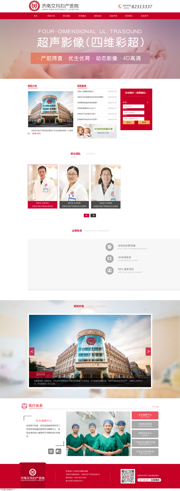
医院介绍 (51, 16)
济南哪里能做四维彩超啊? (87, 103)
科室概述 (82, 16)
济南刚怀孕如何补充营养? (87, 119)
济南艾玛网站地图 (81, 471)
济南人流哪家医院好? (85, 91)
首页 (35, 16)
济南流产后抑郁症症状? (86, 114)
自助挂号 (144, 16)
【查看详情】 (36, 134)
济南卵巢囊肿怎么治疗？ (86, 108)
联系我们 (129, 16)
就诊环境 (113, 16)
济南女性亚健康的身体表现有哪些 (90, 97)
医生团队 (66, 16)
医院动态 (98, 16)
